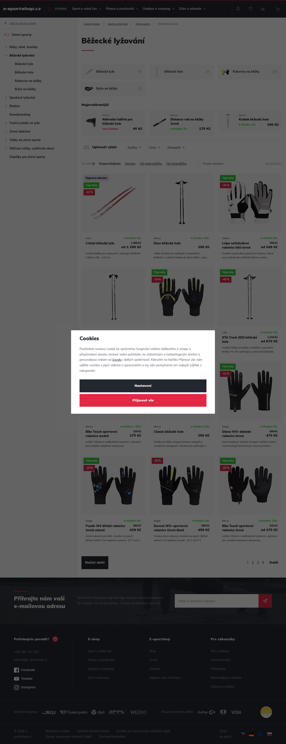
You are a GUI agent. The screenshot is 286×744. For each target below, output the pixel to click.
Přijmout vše (143, 400)
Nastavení (143, 386)
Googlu (117, 360)
